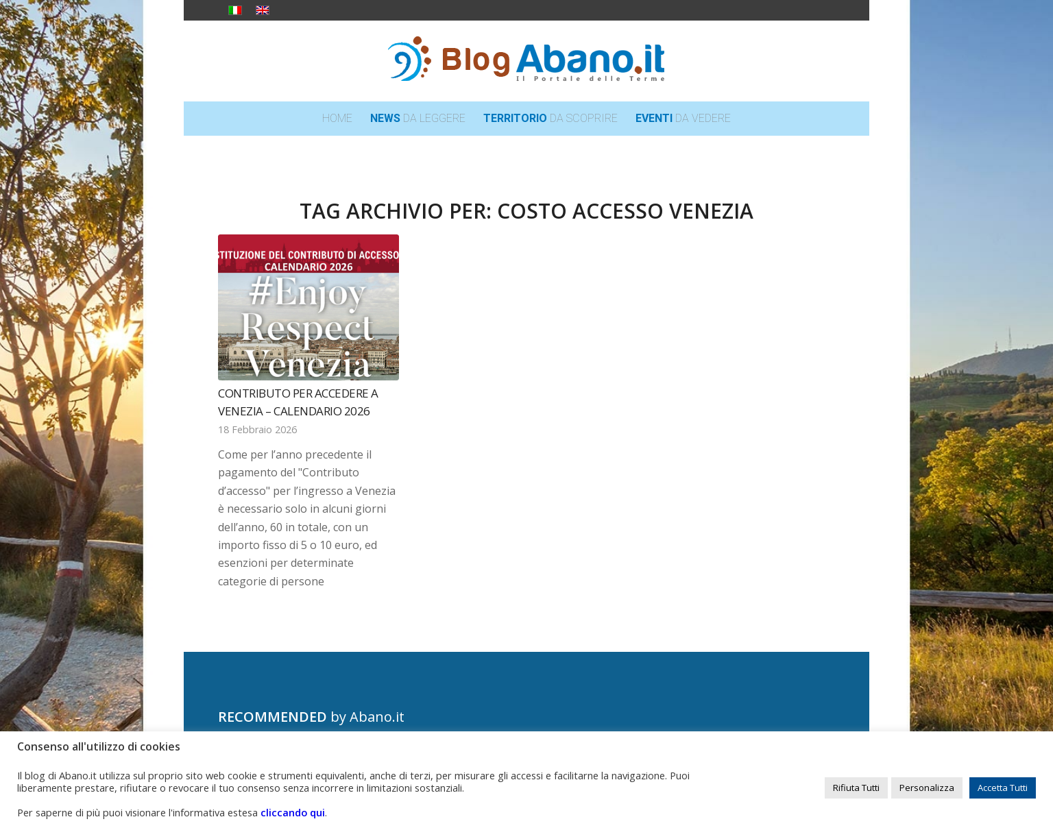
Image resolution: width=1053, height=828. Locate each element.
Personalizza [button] (926, 787)
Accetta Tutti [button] (1003, 787)
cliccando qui (293, 812)
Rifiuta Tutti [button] (856, 787)
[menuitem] (337, 118)
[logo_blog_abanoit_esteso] (526, 61)
